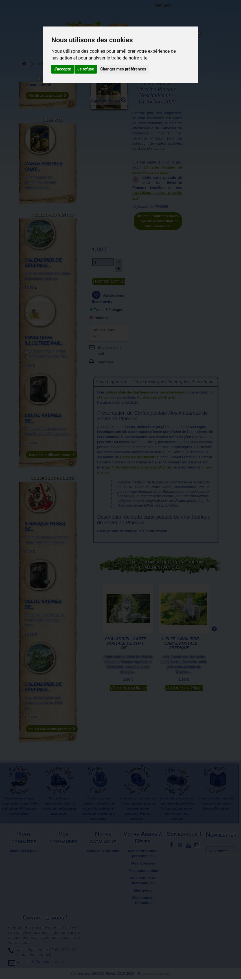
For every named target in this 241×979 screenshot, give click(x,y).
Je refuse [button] (85, 69)
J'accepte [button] (62, 69)
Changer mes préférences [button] (123, 69)
